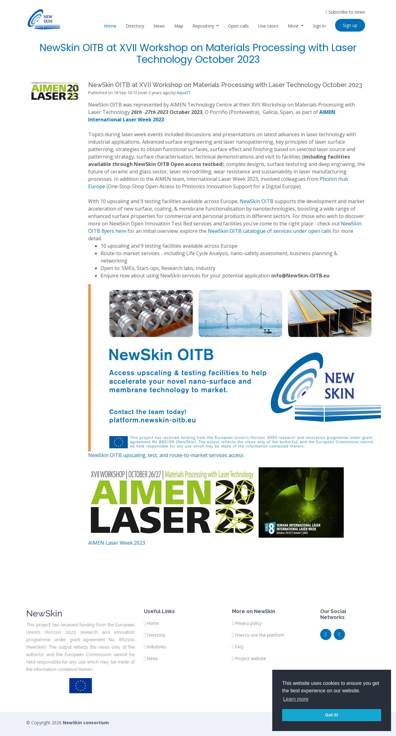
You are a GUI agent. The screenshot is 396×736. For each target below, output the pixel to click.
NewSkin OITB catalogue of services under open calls (270, 231)
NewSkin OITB (256, 201)
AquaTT (184, 92)
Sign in (319, 26)
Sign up (350, 25)
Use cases (268, 26)
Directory (135, 26)
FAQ (239, 647)
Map (178, 26)
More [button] (294, 26)
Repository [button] (203, 26)
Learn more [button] (295, 699)
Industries (156, 647)
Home (110, 26)
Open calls (238, 26)
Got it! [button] (331, 714)
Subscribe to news (345, 12)
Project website (250, 658)
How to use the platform (259, 635)
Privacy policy (248, 623)
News (159, 26)
